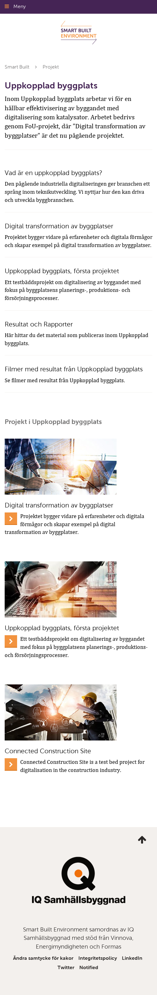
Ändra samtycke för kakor (43, 958)
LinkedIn (132, 958)
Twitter (66, 967)
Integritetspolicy (97, 958)
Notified (88, 967)
